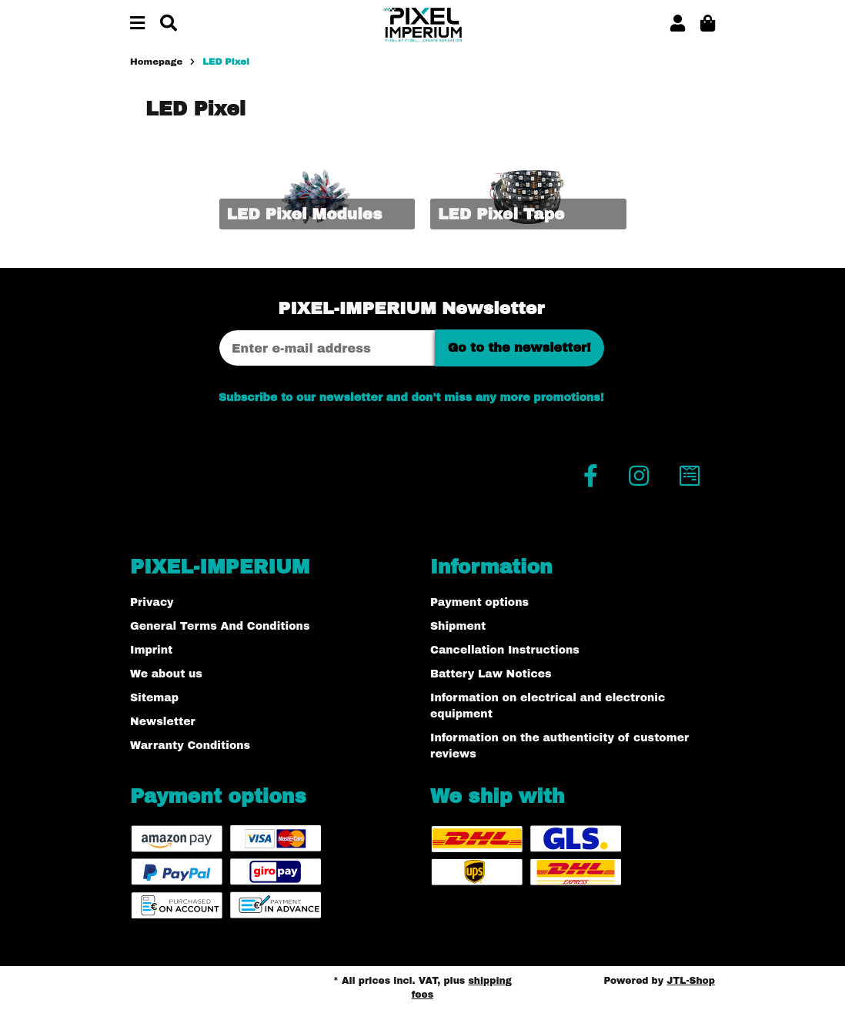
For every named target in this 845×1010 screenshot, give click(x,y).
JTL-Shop (690, 980)
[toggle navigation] (137, 24)
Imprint (151, 650)
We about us (166, 674)
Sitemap (154, 698)
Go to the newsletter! (519, 347)
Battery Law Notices (491, 674)
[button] (677, 24)
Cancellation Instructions (504, 650)
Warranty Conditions (190, 745)
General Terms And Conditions (219, 626)
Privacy (152, 602)
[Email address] (327, 347)
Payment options (479, 602)
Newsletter (162, 721)
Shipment (458, 626)
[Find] (168, 24)
